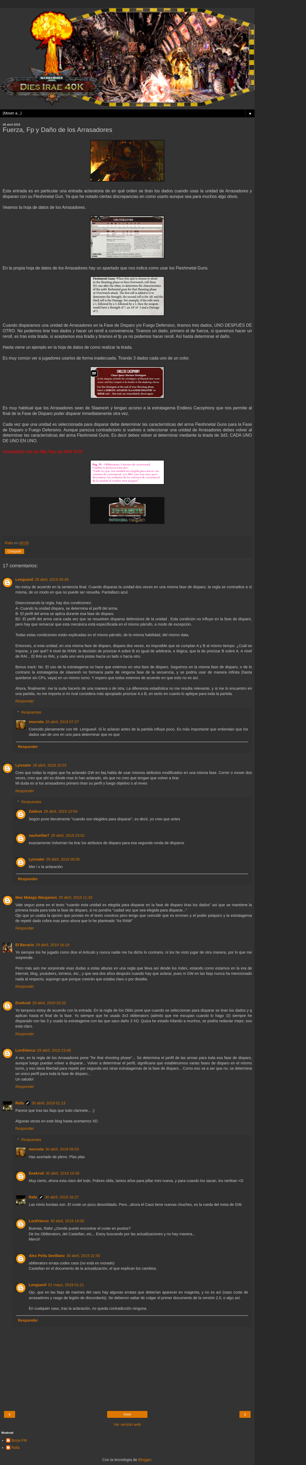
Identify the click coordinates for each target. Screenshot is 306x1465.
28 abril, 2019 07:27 (62, 722)
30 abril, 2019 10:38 (62, 1173)
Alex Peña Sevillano (47, 1256)
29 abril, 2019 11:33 (75, 897)
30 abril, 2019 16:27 (62, 1197)
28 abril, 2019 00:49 (51, 579)
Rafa (19, 1103)
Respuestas (31, 712)
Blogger (144, 1460)
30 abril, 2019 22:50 (83, 1256)
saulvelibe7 (39, 835)
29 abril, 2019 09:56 (63, 859)
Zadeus (35, 811)
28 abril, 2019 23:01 (68, 835)
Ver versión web (127, 1424)
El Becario (24, 945)
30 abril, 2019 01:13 (48, 1103)
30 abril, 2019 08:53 (62, 1149)
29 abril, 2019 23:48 (54, 1050)
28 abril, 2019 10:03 (49, 765)
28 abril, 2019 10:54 (60, 811)
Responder (24, 701)
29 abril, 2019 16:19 (52, 945)
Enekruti (23, 1003)
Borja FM (19, 1440)
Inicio (127, 1414)
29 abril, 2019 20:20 (49, 1003)
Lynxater (23, 765)
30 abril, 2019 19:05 (67, 1221)
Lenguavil (24, 579)
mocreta (36, 722)
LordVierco (25, 1050)
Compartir (14, 551)
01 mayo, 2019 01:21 (66, 1285)
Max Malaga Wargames (36, 897)
